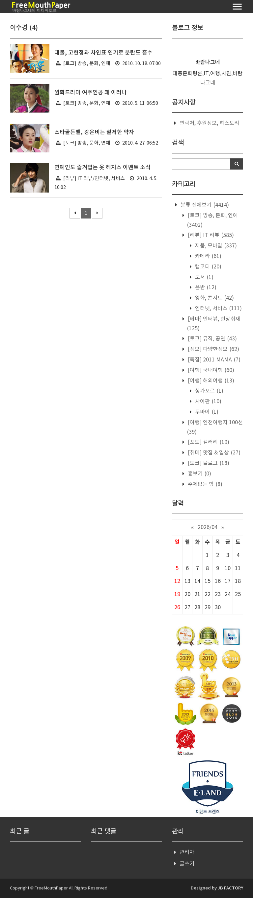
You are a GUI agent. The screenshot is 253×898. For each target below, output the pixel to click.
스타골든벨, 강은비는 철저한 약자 (94, 132)
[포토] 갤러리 (207, 442)
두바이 (206, 412)
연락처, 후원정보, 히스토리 (209, 123)
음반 (205, 287)
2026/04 (207, 527)
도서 (203, 277)
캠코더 (207, 267)
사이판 (207, 401)
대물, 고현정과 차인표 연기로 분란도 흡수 (103, 53)
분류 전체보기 (204, 205)
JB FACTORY (230, 888)
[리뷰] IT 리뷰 (210, 235)
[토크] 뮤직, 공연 (211, 339)
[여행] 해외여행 (210, 381)
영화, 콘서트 (214, 298)
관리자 (187, 852)
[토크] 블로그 (207, 463)
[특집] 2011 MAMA (213, 360)
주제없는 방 (204, 484)
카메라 (207, 256)
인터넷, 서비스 (218, 308)
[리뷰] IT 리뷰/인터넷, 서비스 (94, 178)
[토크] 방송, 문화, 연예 (86, 63)
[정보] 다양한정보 (212, 349)
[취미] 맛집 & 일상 (213, 453)
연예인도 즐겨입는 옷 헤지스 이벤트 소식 (102, 167)
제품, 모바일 (215, 246)
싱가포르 (208, 391)
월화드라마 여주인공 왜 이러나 (90, 92)
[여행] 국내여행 (210, 370)
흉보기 (198, 474)
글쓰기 (187, 864)
